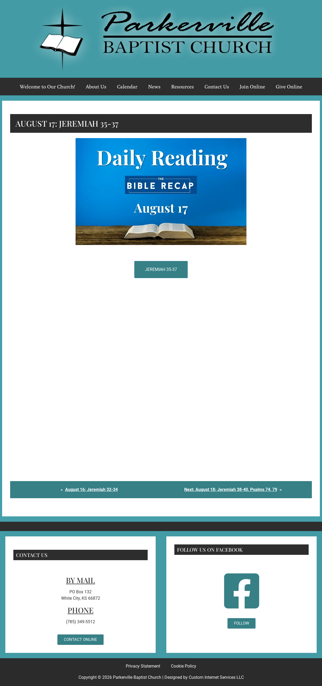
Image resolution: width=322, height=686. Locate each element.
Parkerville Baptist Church (137, 677)
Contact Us (217, 86)
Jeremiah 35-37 (161, 269)
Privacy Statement (143, 666)
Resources (182, 86)
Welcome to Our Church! (47, 86)
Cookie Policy (183, 666)
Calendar (127, 86)
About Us (96, 86)
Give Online (289, 86)
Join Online (252, 86)
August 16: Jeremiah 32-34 (91, 489)
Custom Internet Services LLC (216, 677)
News (154, 86)
